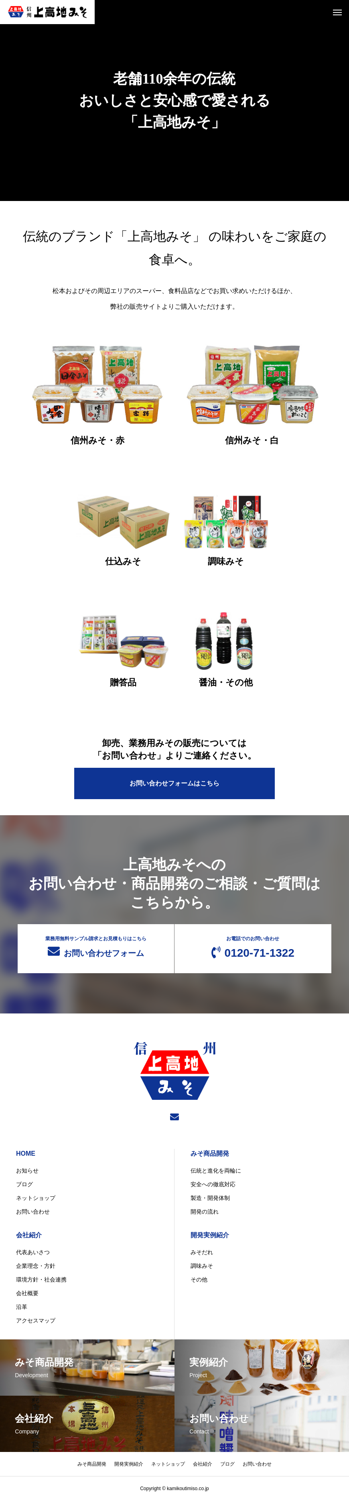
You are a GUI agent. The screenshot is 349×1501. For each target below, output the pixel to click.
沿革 (21, 1307)
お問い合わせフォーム (96, 947)
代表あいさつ (33, 1252)
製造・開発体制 (210, 1198)
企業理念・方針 (35, 1266)
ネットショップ (35, 1198)
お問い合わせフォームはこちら (174, 783)
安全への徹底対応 (213, 1184)
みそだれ (202, 1252)
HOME (25, 1153)
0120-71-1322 (252, 947)
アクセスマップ (35, 1321)
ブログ (24, 1184)
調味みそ (202, 1266)
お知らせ (27, 1171)
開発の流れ (205, 1212)
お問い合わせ (33, 1212)
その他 (199, 1280)
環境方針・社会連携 (41, 1280)
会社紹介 (29, 1235)
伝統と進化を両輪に (216, 1171)
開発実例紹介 (210, 1235)
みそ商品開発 (210, 1153)
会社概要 (27, 1293)
